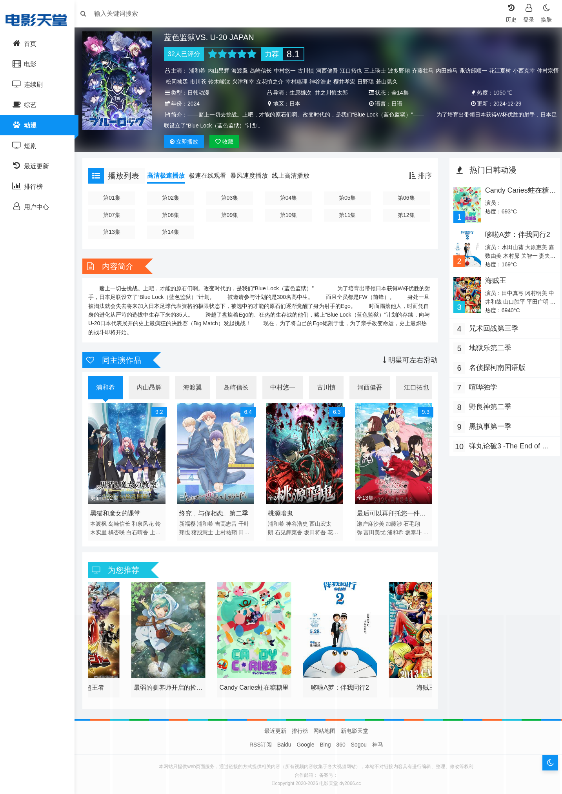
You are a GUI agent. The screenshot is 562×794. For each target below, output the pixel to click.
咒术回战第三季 (492, 327)
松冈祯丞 (204, 81)
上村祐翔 (229, 530)
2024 (196, 103)
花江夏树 (503, 70)
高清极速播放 (170, 175)
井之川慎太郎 (332, 92)
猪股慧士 (205, 530)
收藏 (227, 141)
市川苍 (224, 81)
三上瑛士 (378, 70)
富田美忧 (374, 530)
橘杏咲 (120, 530)
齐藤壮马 (426, 70)
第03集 (231, 198)
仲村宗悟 (180, 81)
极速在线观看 (211, 175)
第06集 (404, 198)
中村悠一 (287, 70)
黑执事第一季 (488, 426)
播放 (187, 141)
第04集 (289, 198)
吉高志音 (229, 522)
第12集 (404, 215)
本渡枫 (102, 522)
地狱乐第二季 (488, 347)
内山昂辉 (221, 70)
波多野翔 (402, 70)
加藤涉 (393, 522)
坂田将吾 (316, 530)
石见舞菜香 (289, 530)
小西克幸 (527, 70)
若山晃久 (413, 81)
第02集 (173, 198)
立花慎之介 (296, 81)
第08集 (173, 215)
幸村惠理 (323, 81)
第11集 (347, 215)
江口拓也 (354, 70)
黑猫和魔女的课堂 (119, 511)
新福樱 (190, 522)
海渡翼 (242, 70)
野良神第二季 (488, 406)
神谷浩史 (347, 81)
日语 (396, 103)
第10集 (289, 215)
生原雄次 (301, 92)
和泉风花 (147, 522)
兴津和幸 (270, 81)
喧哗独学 (481, 386)
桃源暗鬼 (281, 511)
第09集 (231, 215)
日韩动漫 (201, 92)
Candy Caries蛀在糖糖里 (514, 194)
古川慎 (308, 70)
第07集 (115, 215)
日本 (295, 103)
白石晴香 (141, 530)
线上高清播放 (294, 175)
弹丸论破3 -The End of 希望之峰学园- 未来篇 (507, 446)
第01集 (115, 198)
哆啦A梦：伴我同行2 (514, 234)
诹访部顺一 (476, 70)
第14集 (173, 232)
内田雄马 (449, 70)
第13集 (115, 232)
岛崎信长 (264, 70)
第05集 (347, 198)
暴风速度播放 (253, 175)
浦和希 (200, 70)
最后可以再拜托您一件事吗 (390, 512)
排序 (418, 176)
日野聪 (392, 81)
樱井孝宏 (371, 81)
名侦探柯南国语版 (495, 367)
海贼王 (493, 280)
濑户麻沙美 (370, 522)
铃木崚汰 (246, 81)
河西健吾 (330, 70)
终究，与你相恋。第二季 (216, 511)
